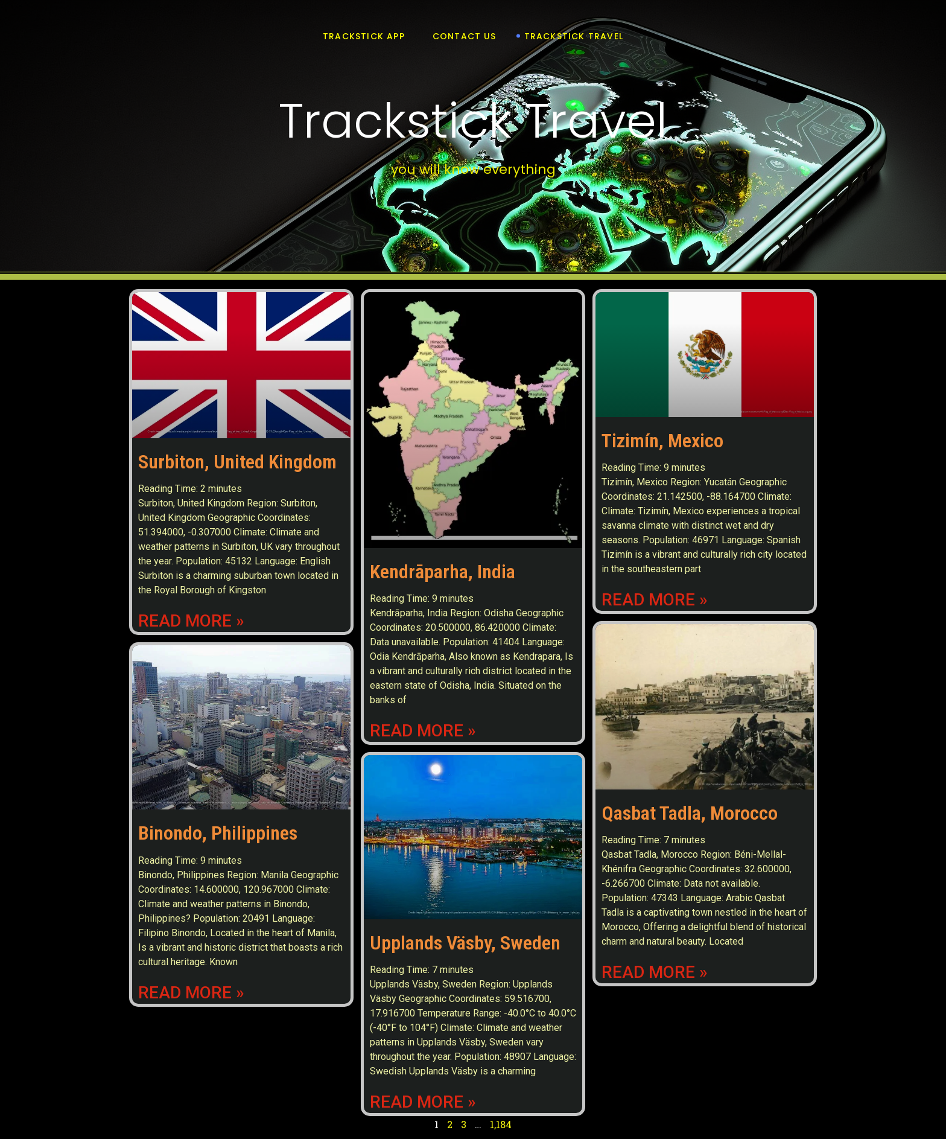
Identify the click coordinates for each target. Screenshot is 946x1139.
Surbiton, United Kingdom (237, 461)
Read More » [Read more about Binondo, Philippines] (191, 992)
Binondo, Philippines (217, 833)
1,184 (501, 1124)
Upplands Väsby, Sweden (465, 942)
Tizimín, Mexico (662, 440)
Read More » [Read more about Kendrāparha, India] (423, 731)
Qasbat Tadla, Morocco (690, 813)
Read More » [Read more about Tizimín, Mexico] (655, 600)
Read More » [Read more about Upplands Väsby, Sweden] (423, 1102)
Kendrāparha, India (442, 571)
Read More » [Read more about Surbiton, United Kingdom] (191, 621)
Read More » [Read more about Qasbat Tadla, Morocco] (655, 972)
